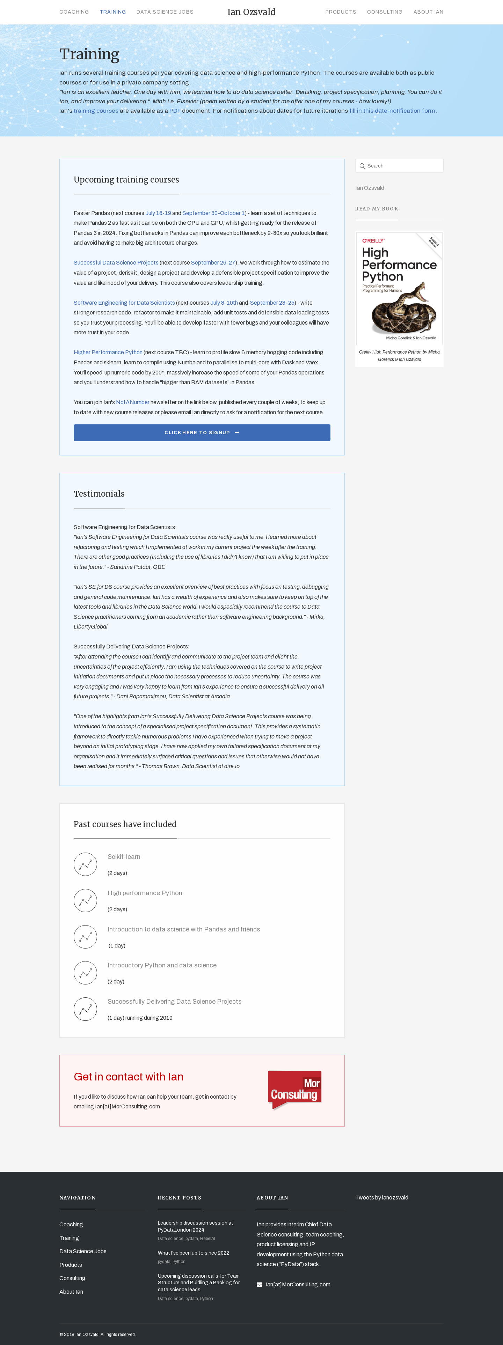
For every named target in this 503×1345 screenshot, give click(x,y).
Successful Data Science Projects (116, 263)
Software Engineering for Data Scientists (124, 303)
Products (341, 12)
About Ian (429, 12)
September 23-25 (272, 303)
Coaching (74, 12)
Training (113, 12)
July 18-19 (158, 213)
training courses (95, 110)
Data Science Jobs (165, 12)
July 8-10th (224, 303)
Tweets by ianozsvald (381, 1198)
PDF (175, 110)
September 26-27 (213, 263)
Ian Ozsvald (369, 188)
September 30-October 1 (213, 213)
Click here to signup (202, 432)
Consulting (385, 12)
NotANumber (133, 402)
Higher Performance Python (108, 352)
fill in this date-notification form (392, 110)
